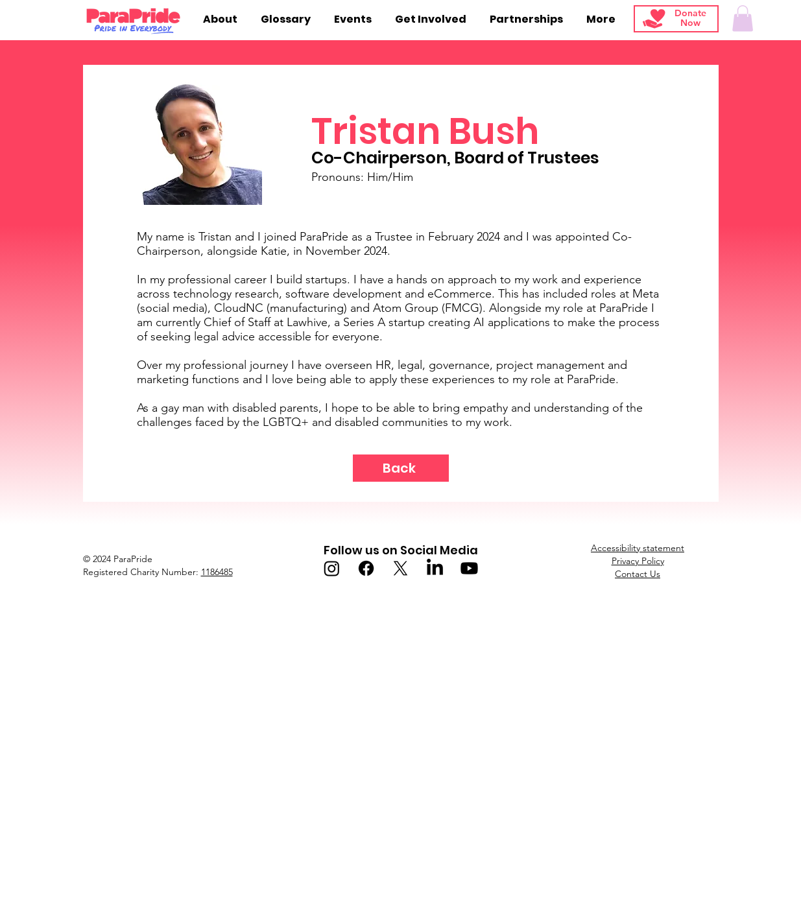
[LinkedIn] (435, 568)
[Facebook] (366, 568)
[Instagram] (332, 568)
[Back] (401, 468)
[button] (743, 18)
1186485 (217, 572)
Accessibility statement (637, 548)
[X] (400, 568)
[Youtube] (469, 568)
